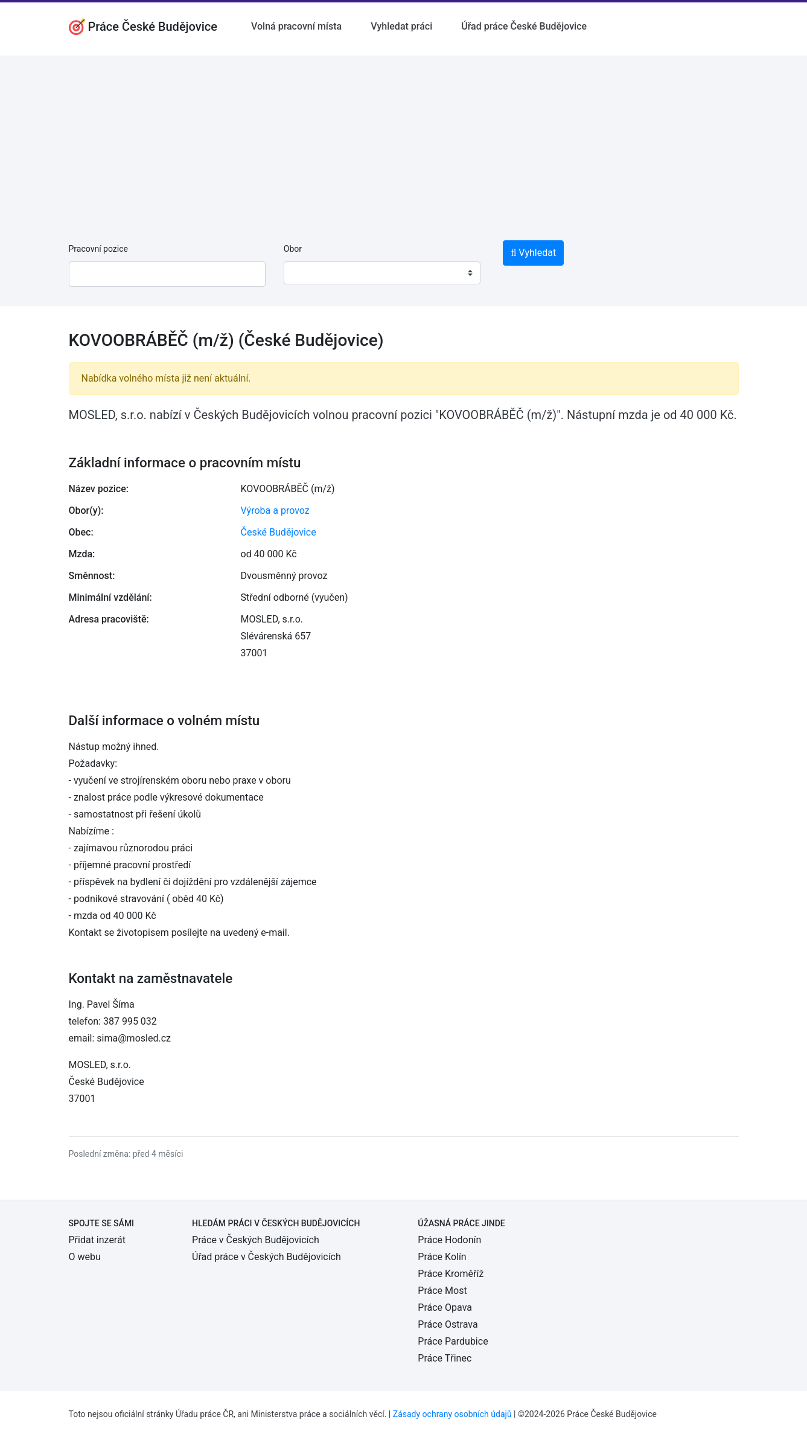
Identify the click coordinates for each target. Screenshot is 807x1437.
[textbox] (308, 272)
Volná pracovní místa (296, 26)
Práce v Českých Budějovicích (255, 1240)
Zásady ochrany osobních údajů (452, 1414)
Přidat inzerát (97, 1240)
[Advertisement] (404, 140)
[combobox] (382, 272)
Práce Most (442, 1290)
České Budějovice (278, 532)
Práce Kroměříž (450, 1273)
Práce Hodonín (449, 1240)
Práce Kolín (442, 1257)
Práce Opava (445, 1307)
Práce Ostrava (447, 1324)
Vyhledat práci (401, 26)
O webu (85, 1257)
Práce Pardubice (453, 1341)
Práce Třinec (444, 1358)
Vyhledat (533, 252)
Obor (293, 249)
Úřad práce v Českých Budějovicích (266, 1257)
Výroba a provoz (275, 510)
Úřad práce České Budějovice (524, 26)
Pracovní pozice (98, 249)
